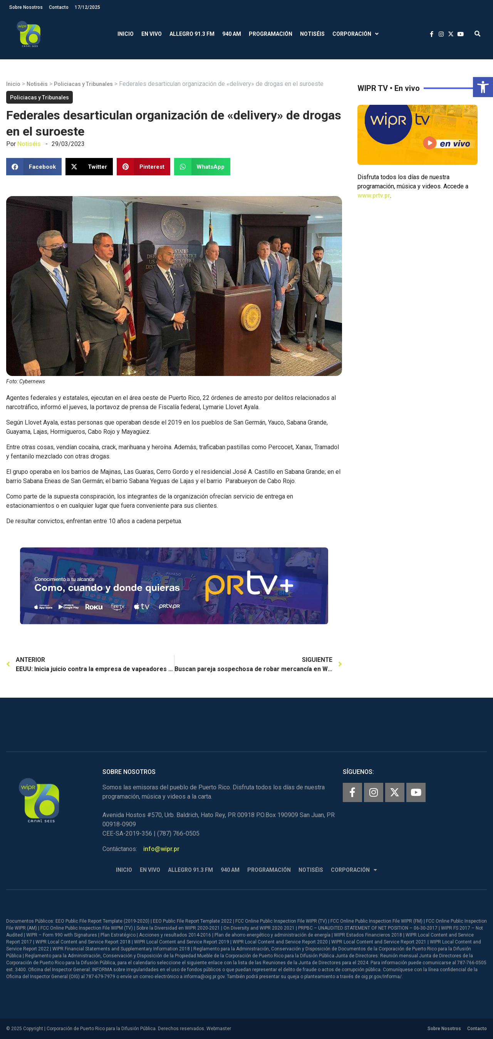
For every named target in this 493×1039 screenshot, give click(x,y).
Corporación (355, 34)
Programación (270, 34)
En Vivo (151, 34)
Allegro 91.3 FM (192, 34)
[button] (483, 87)
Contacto (59, 7)
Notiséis (312, 34)
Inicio (125, 34)
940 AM (231, 34)
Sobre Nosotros (26, 7)
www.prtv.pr (373, 195)
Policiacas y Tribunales (83, 84)
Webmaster (218, 1028)
